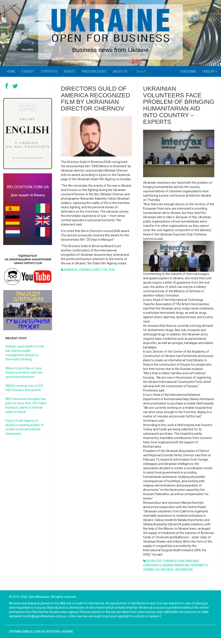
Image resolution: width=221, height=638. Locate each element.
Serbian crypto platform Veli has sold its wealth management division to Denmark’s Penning (24, 353)
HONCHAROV (152, 565)
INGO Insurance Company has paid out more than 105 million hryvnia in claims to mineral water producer (26, 405)
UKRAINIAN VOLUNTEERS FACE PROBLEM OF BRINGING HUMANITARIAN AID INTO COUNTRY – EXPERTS (178, 105)
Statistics (49, 71)
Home (10, 71)
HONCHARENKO (188, 561)
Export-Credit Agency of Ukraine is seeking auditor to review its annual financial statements (24, 427)
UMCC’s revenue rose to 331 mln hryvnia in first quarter (24, 388)
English (210, 71)
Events (69, 71)
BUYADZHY (154, 561)
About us (120, 71)
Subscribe (188, 71)
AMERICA (70, 270)
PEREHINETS (199, 565)
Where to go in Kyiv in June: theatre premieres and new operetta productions (24, 372)
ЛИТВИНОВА (184, 569)
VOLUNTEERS (164, 569)
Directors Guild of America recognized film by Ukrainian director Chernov (95, 98)
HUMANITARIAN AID (175, 565)
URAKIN (148, 569)
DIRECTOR (100, 270)
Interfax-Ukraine (60, 631)
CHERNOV (85, 270)
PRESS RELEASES (94, 71)
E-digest (28, 71)
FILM (112, 270)
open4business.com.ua (27, 631)
